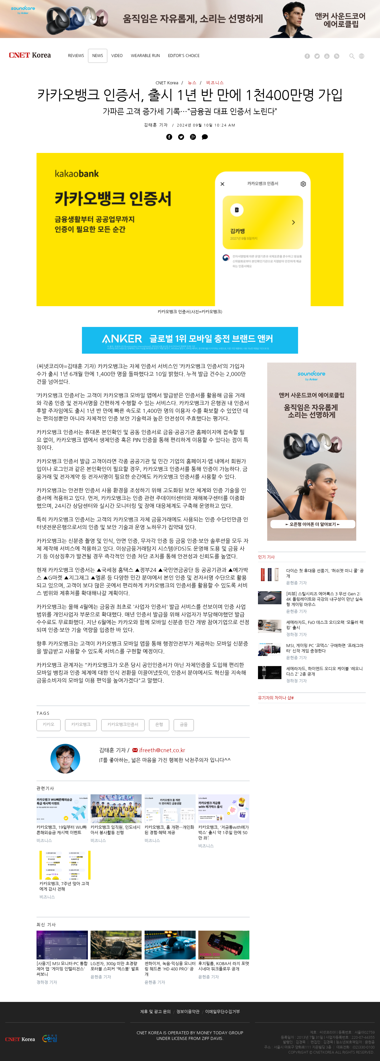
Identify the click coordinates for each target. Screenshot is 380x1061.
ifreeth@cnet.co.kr (158, 750)
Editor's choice (184, 56)
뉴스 (192, 83)
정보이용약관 (188, 1012)
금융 (184, 724)
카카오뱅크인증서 (122, 724)
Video (117, 56)
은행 (159, 724)
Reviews (76, 56)
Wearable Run (145, 56)
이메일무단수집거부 (222, 1012)
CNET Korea (167, 83)
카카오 (48, 724)
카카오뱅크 (81, 724)
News (97, 56)
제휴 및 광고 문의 (155, 1012)
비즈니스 (215, 83)
